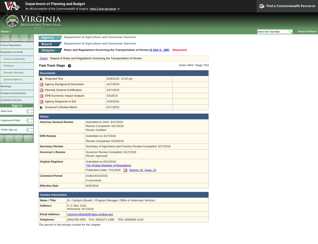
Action (44, 58)
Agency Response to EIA (60, 101)
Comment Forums (11, 100)
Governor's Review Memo (61, 107)
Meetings (6, 86)
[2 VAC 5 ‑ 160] (159, 50)
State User (6, 111)
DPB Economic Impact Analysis (65, 95)
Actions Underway (14, 59)
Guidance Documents (13, 93)
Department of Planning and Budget (55, 4)
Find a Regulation (11, 45)
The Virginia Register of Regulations (108, 165)
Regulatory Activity (12, 52)
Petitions (9, 65)
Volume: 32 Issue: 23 (142, 170)
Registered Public (11, 120)
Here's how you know (103, 8)
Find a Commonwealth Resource (287, 6)
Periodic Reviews (14, 72)
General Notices (13, 79)
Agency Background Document (64, 84)
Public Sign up (9, 129)
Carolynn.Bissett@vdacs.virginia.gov (90, 214)
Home (5, 31)
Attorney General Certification (63, 90)
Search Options (307, 31)
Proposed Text (54, 78)
